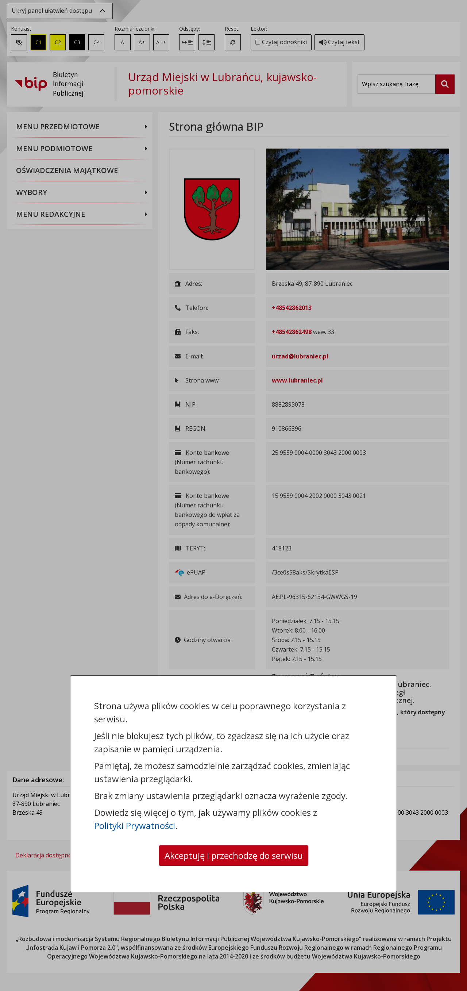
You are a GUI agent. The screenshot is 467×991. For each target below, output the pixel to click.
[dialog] (233, 495)
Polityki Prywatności (134, 825)
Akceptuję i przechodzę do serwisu (234, 855)
